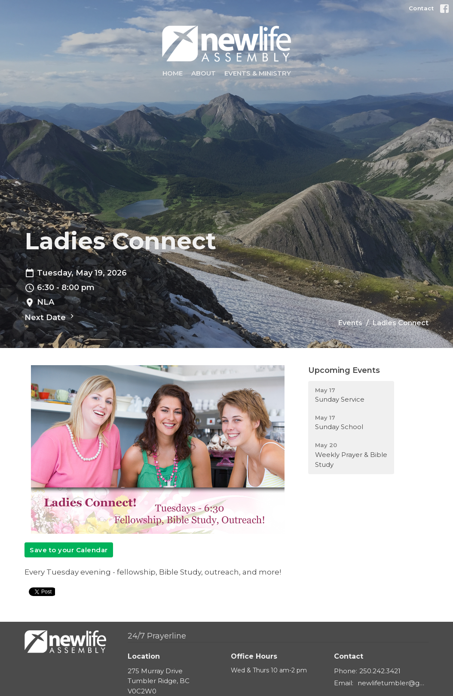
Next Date (50, 317)
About (203, 73)
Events (350, 323)
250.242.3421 (380, 671)
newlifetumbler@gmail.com (393, 683)
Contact (421, 8)
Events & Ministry (257, 73)
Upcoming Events (344, 370)
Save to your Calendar (69, 550)
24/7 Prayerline (157, 636)
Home (172, 73)
